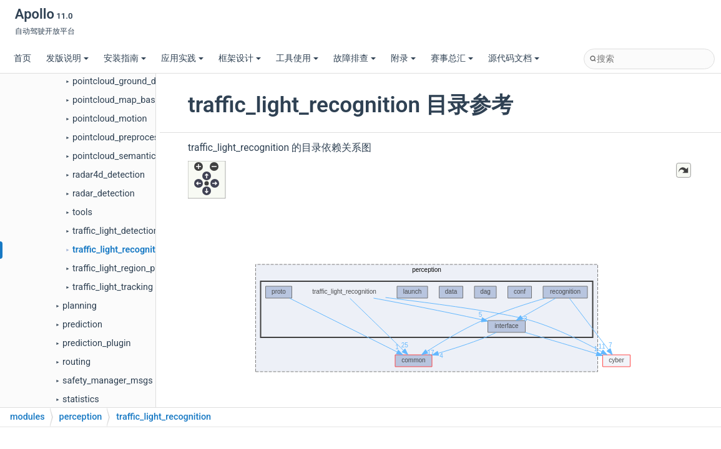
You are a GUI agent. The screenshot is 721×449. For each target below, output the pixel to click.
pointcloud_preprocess (118, 137)
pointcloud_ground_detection (130, 81)
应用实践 (182, 58)
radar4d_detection (108, 175)
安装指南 (125, 58)
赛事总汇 (452, 58)
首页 (22, 58)
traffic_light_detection (115, 231)
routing (76, 362)
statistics (80, 399)
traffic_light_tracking (112, 287)
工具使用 (297, 58)
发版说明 (67, 58)
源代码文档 (513, 58)
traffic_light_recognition (120, 249)
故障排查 (354, 58)
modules (27, 417)
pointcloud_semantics (116, 156)
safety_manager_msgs (107, 380)
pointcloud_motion (109, 118)
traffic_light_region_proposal (128, 268)
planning (79, 306)
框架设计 (239, 58)
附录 (403, 58)
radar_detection (103, 193)
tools (82, 212)
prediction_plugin (96, 343)
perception (80, 417)
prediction (82, 324)
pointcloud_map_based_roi (125, 100)
